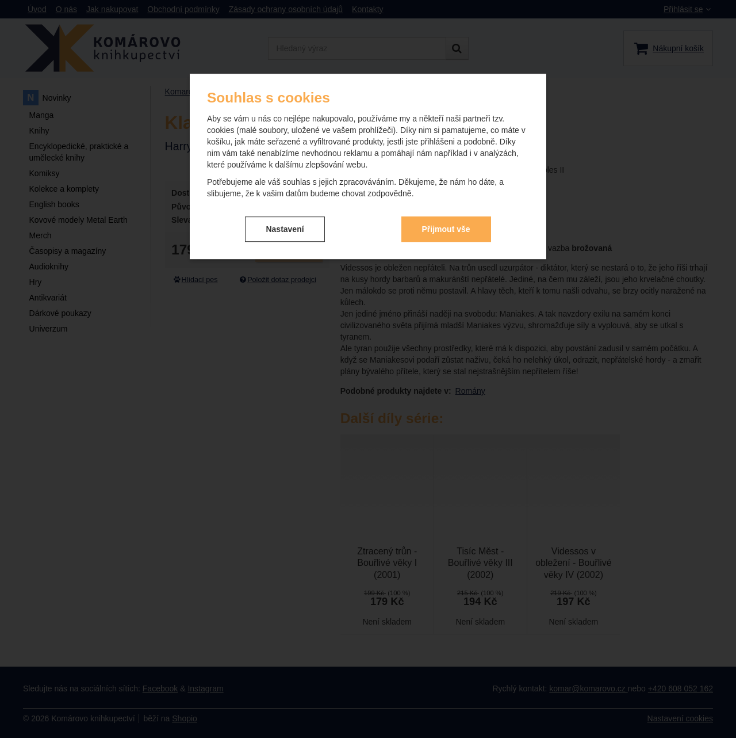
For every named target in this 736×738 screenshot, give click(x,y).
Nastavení (285, 229)
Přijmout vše (446, 229)
